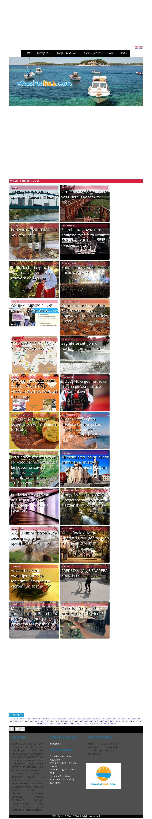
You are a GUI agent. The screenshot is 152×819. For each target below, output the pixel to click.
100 (116, 721)
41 (101, 718)
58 (11, 721)
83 (73, 721)
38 (94, 718)
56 (139, 718)
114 (58, 723)
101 (119, 721)
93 (98, 721)
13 (31, 718)
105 (133, 721)
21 (51, 718)
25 (61, 718)
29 (71, 718)
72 (46, 721)
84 (76, 721)
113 (54, 723)
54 (134, 718)
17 (41, 718)
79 (63, 721)
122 (86, 723)
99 (113, 721)
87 (83, 721)
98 (111, 721)
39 (96, 718)
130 (114, 723)
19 (46, 718)
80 (66, 721)
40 (99, 718)
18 (44, 718)
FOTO (124, 53)
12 (29, 718)
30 (74, 718)
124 (93, 723)
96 (106, 721)
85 (78, 721)
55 (137, 718)
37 (91, 718)
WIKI (111, 53)
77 (58, 721)
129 (111, 723)
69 (38, 721)
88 (86, 721)
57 (141, 718)
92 (96, 721)
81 (68, 721)
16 (39, 718)
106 (137, 721)
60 (16, 721)
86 (81, 721)
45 (111, 718)
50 (124, 718)
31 (76, 718)
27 (66, 718)
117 (69, 723)
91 (93, 721)
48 (119, 718)
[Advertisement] (80, 22)
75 (53, 721)
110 (44, 723)
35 (86, 718)
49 (121, 718)
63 (23, 721)
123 (90, 723)
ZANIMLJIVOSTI (92, 53)
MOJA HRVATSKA (66, 53)
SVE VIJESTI (43, 53)
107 (140, 721)
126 (100, 723)
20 (49, 718)
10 (24, 718)
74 (51, 721)
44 (109, 718)
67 (33, 721)
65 (28, 721)
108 (37, 723)
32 (79, 718)
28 (69, 718)
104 (130, 721)
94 (101, 721)
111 (47, 723)
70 (41, 721)
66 (31, 721)
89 (88, 721)
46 (114, 718)
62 (21, 721)
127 (104, 723)
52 (129, 718)
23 (56, 718)
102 (123, 721)
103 (126, 721)
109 (40, 723)
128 (107, 723)
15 (36, 718)
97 (108, 721)
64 (26, 721)
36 (89, 718)
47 (116, 718)
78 (61, 721)
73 (48, 721)
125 (97, 723)
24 (59, 718)
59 (13, 721)
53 (131, 718)
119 (76, 723)
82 (71, 721)
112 (51, 723)
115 (62, 723)
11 (26, 718)
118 (72, 723)
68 (36, 721)
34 (84, 718)
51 (126, 718)
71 (43, 721)
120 (79, 723)
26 (64, 718)
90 (91, 721)
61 (18, 721)
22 (54, 718)
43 (106, 718)
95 (103, 721)
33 (81, 718)
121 (83, 723)
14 (34, 718)
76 (56, 721)
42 (104, 718)
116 (65, 723)
